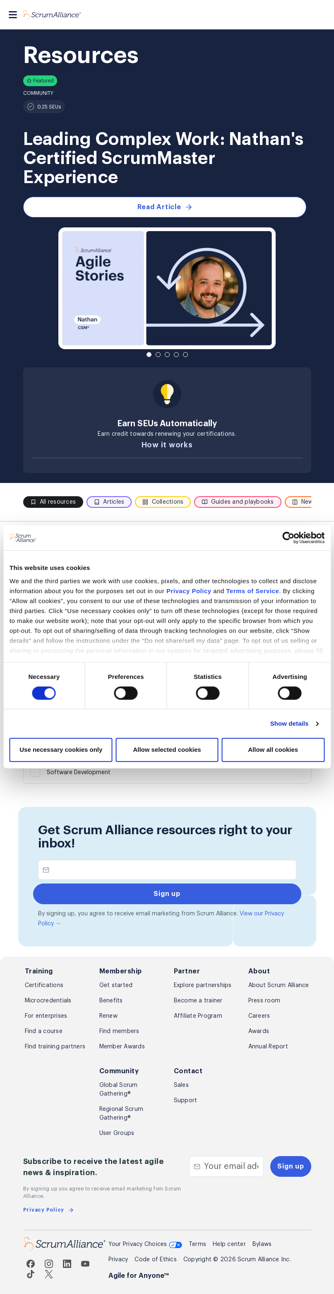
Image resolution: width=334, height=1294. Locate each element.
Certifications (44, 985)
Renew (108, 1016)
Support (185, 1100)
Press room (264, 1001)
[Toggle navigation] (13, 15)
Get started (116, 985)
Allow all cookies (273, 749)
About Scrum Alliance (278, 985)
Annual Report (268, 1047)
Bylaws (262, 1244)
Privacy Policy (188, 590)
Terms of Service (252, 590)
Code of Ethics (156, 1260)
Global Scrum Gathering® (118, 1089)
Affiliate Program (198, 1016)
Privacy (118, 1260)
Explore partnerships (203, 985)
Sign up (290, 1166)
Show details (289, 723)
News (304, 502)
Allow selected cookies (167, 749)
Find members (119, 1031)
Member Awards (122, 1047)
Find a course (43, 1031)
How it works (167, 445)
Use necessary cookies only (60, 749)
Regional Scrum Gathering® (121, 1113)
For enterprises (46, 1016)
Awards (258, 1031)
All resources (53, 502)
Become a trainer (198, 1001)
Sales (181, 1085)
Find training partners (55, 1047)
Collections (162, 502)
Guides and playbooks (238, 502)
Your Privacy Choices (145, 1245)
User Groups (117, 1133)
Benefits (111, 1001)
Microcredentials (48, 1001)
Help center (229, 1244)
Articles (109, 502)
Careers (259, 1016)
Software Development (79, 772)
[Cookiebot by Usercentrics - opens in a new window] (288, 537)
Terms (197, 1244)
